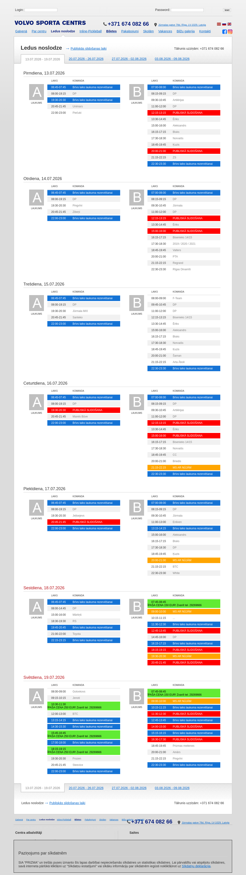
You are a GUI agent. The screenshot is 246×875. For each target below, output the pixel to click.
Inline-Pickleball (91, 31)
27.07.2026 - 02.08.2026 (129, 59)
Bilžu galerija (186, 31)
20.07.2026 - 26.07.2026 (86, 59)
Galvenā (21, 31)
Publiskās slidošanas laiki (89, 48)
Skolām (148, 31)
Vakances (165, 31)
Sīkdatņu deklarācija (196, 866)
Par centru (39, 31)
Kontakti (205, 31)
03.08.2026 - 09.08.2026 (172, 59)
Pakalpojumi (130, 31)
